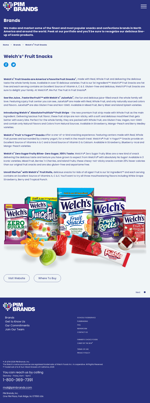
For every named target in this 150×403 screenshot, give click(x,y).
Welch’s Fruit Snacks (36, 44)
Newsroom (82, 328)
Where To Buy (47, 278)
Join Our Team (14, 329)
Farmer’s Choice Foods (87, 339)
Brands (17, 45)
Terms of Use (83, 349)
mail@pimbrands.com (17, 387)
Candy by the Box (85, 343)
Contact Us (82, 332)
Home (6, 45)
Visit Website (16, 278)
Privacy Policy (83, 353)
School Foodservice (86, 317)
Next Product (141, 292)
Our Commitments (17, 325)
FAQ (78, 325)
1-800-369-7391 (18, 380)
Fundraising (82, 321)
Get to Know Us (15, 321)
